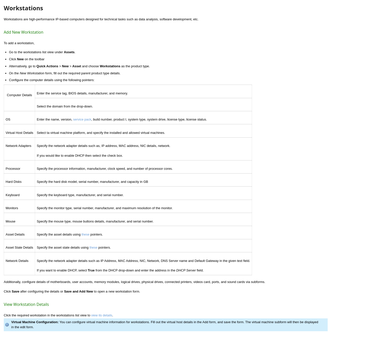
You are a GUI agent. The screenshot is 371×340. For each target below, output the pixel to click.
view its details (101, 315)
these (85, 234)
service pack (82, 119)
